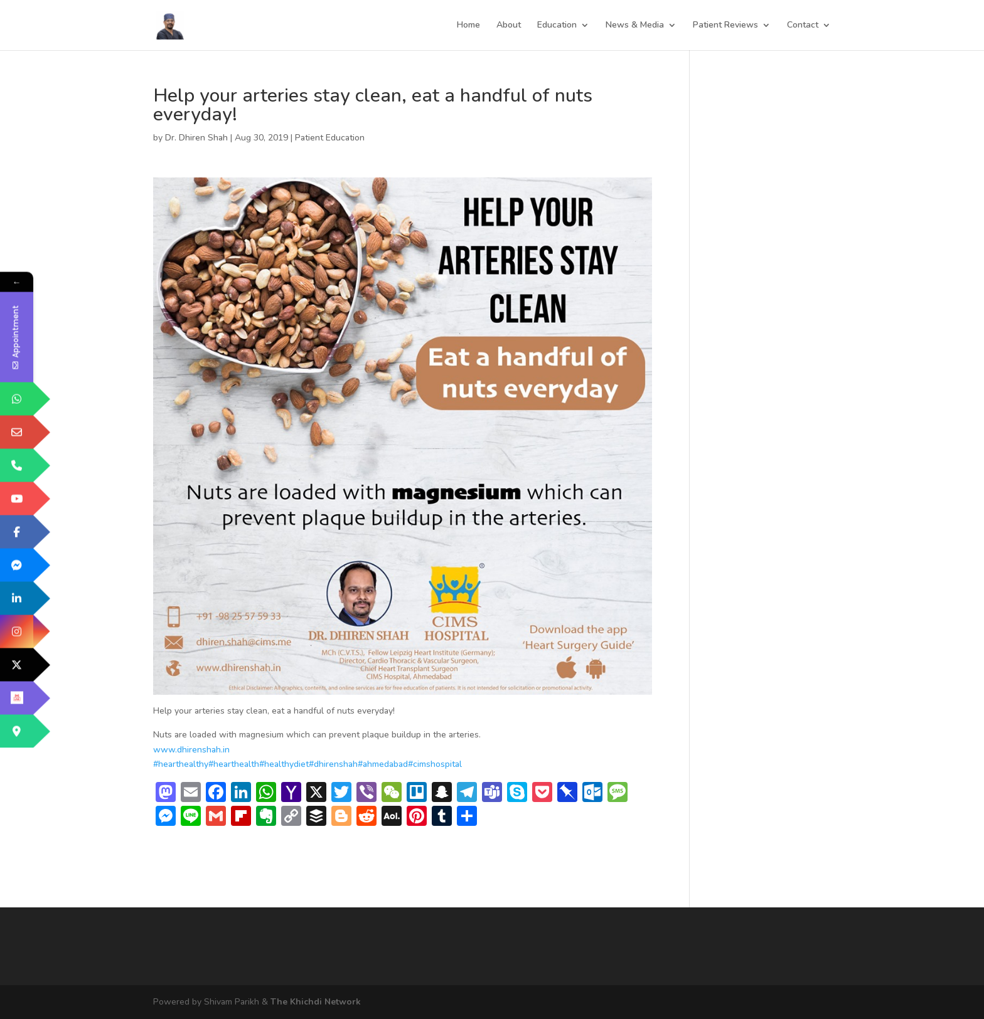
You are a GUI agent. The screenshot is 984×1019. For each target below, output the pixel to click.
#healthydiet (284, 764)
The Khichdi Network (315, 1002)
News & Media (635, 26)
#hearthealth (233, 764)
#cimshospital (435, 764)
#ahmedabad (383, 764)
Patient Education (330, 138)
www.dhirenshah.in (191, 750)
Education (557, 26)
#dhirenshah (333, 764)
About (508, 26)
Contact (802, 26)
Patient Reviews (725, 26)
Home (468, 26)
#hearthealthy (180, 764)
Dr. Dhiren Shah (196, 138)
